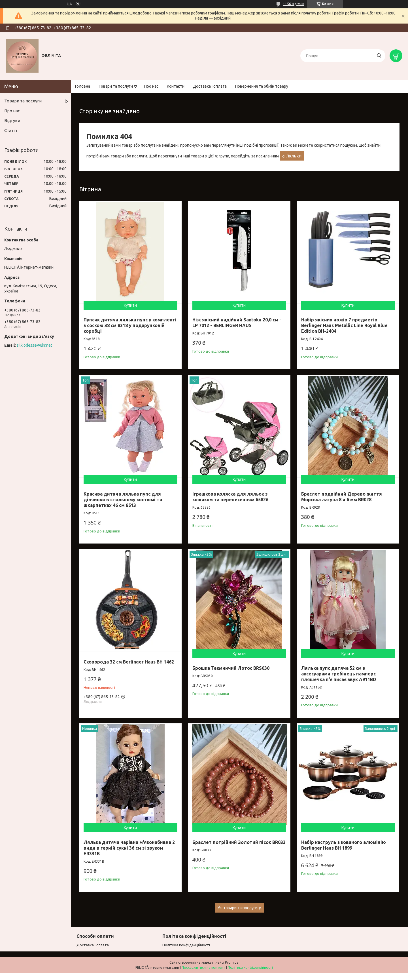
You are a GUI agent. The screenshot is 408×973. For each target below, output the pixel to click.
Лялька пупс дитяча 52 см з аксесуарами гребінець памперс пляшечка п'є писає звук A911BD (338, 673)
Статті (10, 130)
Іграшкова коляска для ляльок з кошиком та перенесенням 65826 (230, 496)
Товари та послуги (116, 86)
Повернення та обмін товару (261, 86)
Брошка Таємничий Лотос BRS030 (230, 668)
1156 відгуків (293, 4)
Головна (82, 86)
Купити (130, 305)
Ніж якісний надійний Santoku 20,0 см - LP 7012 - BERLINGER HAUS (236, 322)
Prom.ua (232, 962)
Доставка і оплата (210, 86)
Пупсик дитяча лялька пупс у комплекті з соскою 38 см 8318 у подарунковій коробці (130, 325)
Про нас (151, 86)
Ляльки (293, 155)
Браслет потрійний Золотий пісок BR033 (239, 842)
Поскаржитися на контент (203, 967)
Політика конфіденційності (186, 945)
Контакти (175, 86)
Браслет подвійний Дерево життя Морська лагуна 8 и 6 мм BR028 (341, 496)
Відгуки (12, 120)
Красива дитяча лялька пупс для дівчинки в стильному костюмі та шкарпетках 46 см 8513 (123, 499)
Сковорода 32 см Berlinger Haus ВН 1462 (129, 661)
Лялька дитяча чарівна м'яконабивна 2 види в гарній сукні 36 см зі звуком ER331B (129, 848)
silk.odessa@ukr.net (34, 345)
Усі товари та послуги (238, 907)
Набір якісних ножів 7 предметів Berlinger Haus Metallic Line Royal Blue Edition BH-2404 (344, 325)
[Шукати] (379, 55)
